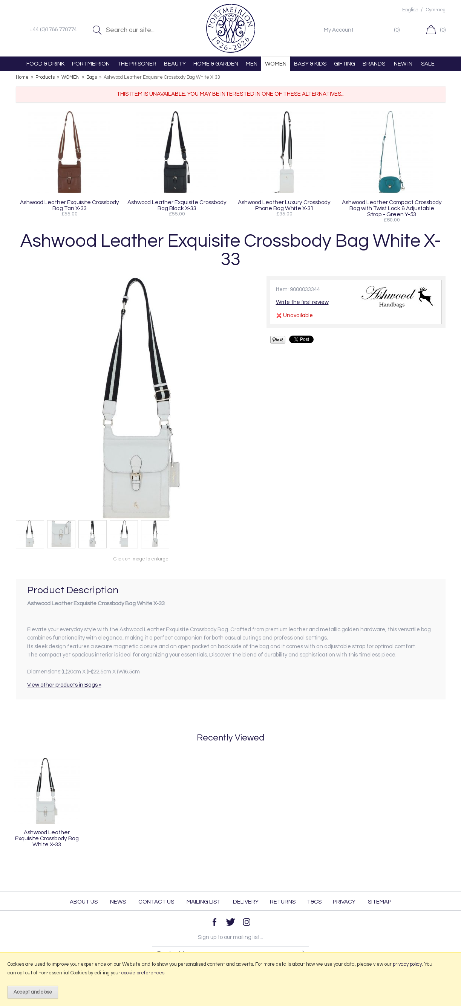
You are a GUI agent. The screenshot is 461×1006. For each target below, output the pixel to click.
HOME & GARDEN (215, 64)
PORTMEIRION (91, 64)
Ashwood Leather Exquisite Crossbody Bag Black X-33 (177, 205)
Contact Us (156, 902)
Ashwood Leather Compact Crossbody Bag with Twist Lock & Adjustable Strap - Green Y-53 (392, 208)
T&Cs (314, 902)
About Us (84, 902)
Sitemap (379, 902)
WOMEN (275, 64)
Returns (283, 902)
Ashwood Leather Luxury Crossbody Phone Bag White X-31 (284, 205)
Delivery (246, 902)
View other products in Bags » (64, 685)
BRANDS (374, 64)
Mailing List (204, 902)
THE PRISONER (136, 64)
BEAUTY (175, 64)
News (118, 902)
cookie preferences (142, 972)
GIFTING (344, 64)
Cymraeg (436, 10)
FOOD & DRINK (45, 64)
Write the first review (302, 302)
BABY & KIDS (310, 64)
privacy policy (407, 964)
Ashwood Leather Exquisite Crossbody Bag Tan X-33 (69, 205)
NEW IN (403, 64)
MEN (251, 64)
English (410, 10)
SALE (428, 64)
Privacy (344, 902)
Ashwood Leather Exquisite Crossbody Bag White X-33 (47, 838)
